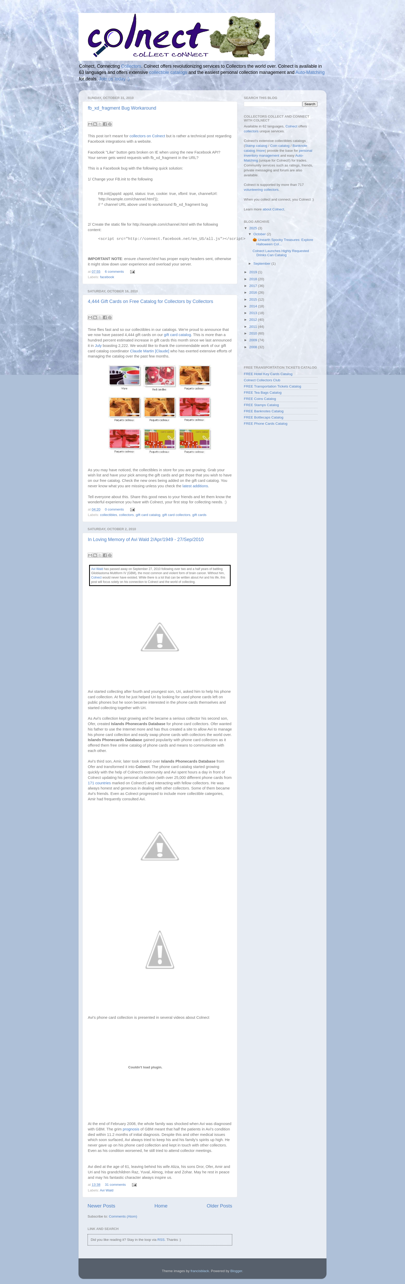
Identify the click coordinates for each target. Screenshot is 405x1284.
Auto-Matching (310, 72)
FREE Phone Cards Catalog (265, 424)
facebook (107, 277)
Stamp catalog (256, 146)
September (262, 263)
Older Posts (219, 1206)
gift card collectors (176, 515)
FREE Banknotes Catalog (264, 411)
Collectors (131, 66)
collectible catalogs (168, 72)
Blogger (236, 1271)
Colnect (96, 577)
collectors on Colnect (147, 136)
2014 (253, 306)
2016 (253, 292)
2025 (253, 228)
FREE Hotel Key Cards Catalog (268, 374)
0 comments (114, 509)
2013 (253, 313)
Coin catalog (280, 146)
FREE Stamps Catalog (261, 405)
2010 (253, 333)
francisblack (200, 1271)
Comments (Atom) (123, 1216)
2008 (253, 347)
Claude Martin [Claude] (149, 351)
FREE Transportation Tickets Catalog (272, 386)
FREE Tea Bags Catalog (263, 392)
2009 (253, 340)
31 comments (115, 1185)
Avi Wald (97, 569)
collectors (126, 515)
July (98, 346)
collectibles (108, 515)
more (261, 151)
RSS (161, 1240)
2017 (253, 286)
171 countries (99, 783)
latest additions (195, 486)
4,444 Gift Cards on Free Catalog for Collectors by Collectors (150, 301)
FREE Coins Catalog (260, 399)
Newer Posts (101, 1206)
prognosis (131, 1129)
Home (160, 1206)
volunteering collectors (261, 190)
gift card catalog (177, 335)
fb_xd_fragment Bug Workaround (122, 108)
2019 (253, 272)
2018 (253, 279)
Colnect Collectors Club (262, 380)
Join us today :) (114, 78)
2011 (253, 327)
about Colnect (273, 209)
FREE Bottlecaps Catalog (263, 417)
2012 (253, 320)
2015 (253, 299)
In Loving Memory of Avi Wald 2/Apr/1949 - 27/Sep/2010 (146, 539)
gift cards (199, 515)
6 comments (114, 271)
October (260, 234)
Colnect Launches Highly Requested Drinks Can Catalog (281, 253)
